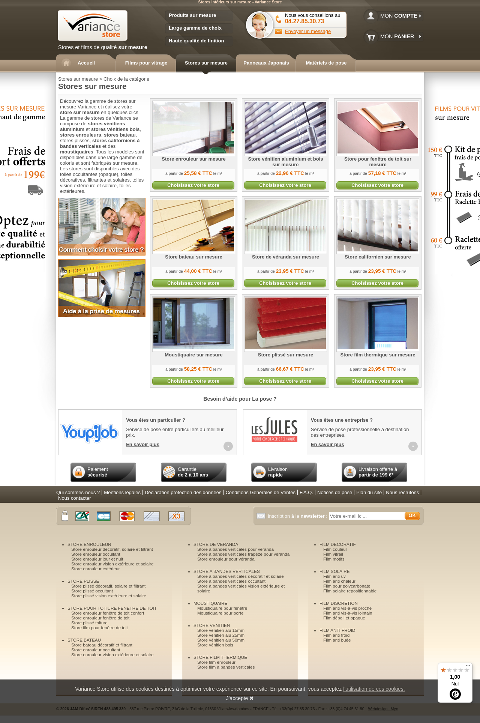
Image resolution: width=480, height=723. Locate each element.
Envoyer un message (308, 31)
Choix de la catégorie (126, 79)
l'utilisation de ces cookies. (374, 689)
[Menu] (468, 667)
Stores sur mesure (78, 79)
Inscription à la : (298, 516)
